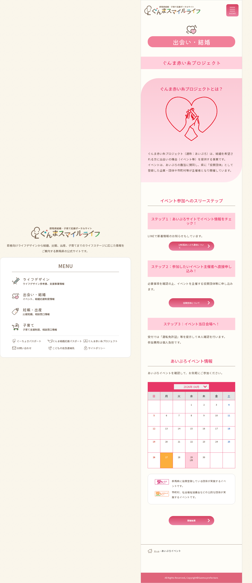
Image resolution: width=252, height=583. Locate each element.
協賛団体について (191, 310)
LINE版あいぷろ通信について (191, 249)
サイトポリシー (94, 348)
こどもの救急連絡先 (61, 348)
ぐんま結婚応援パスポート (65, 341)
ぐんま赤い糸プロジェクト (100, 341)
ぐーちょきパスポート (26, 341)
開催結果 (191, 534)
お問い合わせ (21, 348)
